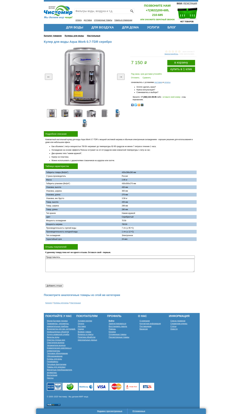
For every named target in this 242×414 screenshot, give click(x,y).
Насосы (50, 378)
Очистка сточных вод (56, 340)
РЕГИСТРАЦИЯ (190, 3)
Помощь (112, 329)
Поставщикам (145, 326)
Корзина (112, 332)
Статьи (173, 326)
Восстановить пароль (118, 326)
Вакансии (144, 329)
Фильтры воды (53, 337)
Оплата (81, 324)
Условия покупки (85, 321)
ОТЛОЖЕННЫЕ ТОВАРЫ (103, 20)
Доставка (82, 326)
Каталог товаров (53, 35)
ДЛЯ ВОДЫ (74, 27)
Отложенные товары (117, 334)
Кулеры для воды (74, 35)
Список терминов (177, 321)
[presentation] (68, 278)
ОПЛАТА (78, 20)
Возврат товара (84, 332)
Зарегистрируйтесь (171, 54)
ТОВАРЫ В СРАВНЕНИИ (123, 20)
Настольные (93, 35)
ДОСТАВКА (88, 20)
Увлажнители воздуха (56, 345)
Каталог (48, 303)
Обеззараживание (55, 356)
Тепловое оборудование (57, 353)
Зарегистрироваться (117, 324)
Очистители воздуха (55, 343)
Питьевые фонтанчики (56, 364)
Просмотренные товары (119, 337)
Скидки (81, 329)
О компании (145, 321)
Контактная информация (150, 324)
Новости (173, 329)
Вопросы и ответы (85, 334)
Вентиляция (52, 375)
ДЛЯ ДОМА (130, 27)
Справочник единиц (178, 324)
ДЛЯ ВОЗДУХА (103, 27)
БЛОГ (171, 27)
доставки (158, 82)
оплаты (167, 82)
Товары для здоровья (56, 367)
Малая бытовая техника (57, 321)
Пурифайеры (52, 362)
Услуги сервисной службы (58, 334)
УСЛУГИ (153, 27)
